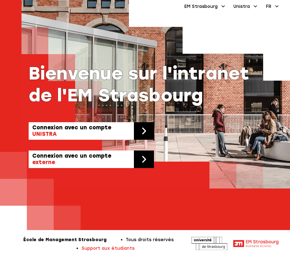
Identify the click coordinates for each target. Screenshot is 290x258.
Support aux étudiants (108, 248)
